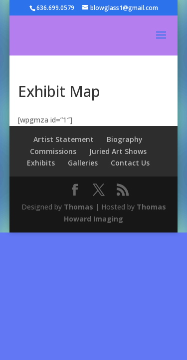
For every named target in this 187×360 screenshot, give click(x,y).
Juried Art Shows (118, 151)
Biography (125, 139)
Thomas (78, 207)
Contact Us (130, 163)
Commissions (53, 151)
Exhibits (41, 163)
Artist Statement (63, 139)
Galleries (83, 163)
